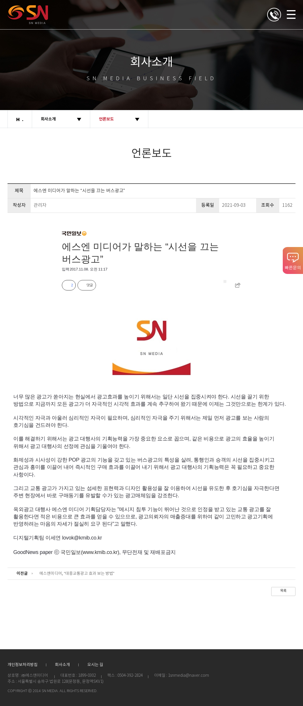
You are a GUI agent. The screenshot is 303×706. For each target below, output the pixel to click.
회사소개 (62, 665)
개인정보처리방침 (23, 665)
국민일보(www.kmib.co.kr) (89, 552)
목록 (283, 591)
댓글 (89, 285)
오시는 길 (95, 665)
